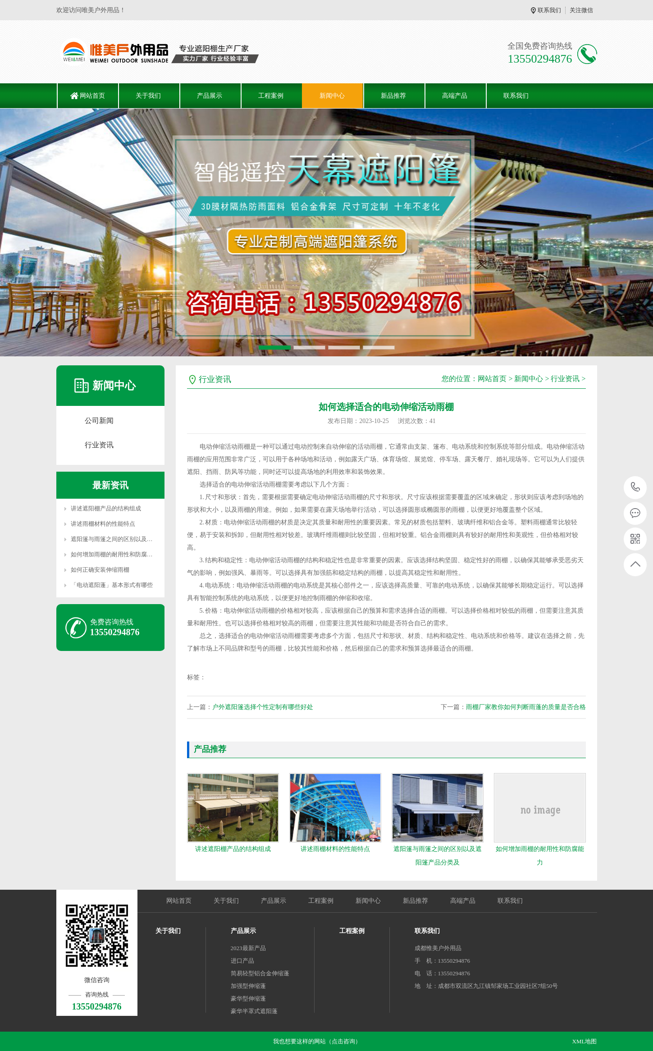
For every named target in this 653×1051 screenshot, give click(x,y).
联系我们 (549, 10)
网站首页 (92, 95)
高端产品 (454, 95)
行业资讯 (99, 445)
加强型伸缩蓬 (248, 986)
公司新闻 (99, 420)
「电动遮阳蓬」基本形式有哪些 (112, 585)
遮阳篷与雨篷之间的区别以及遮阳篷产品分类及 (132, 539)
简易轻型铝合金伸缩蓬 (260, 973)
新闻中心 (332, 95)
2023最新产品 (248, 948)
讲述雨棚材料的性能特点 (103, 523)
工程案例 (270, 95)
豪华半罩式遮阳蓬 (254, 1011)
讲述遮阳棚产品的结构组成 (106, 508)
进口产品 (242, 960)
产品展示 (209, 95)
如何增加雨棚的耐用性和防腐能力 (115, 554)
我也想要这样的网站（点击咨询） (317, 1041)
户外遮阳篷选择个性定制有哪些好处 (262, 707)
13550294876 (636, 487)
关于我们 (148, 95)
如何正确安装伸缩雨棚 (100, 569)
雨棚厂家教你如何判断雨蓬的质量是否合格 (526, 707)
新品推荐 (393, 95)
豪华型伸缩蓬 (248, 998)
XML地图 (584, 1041)
